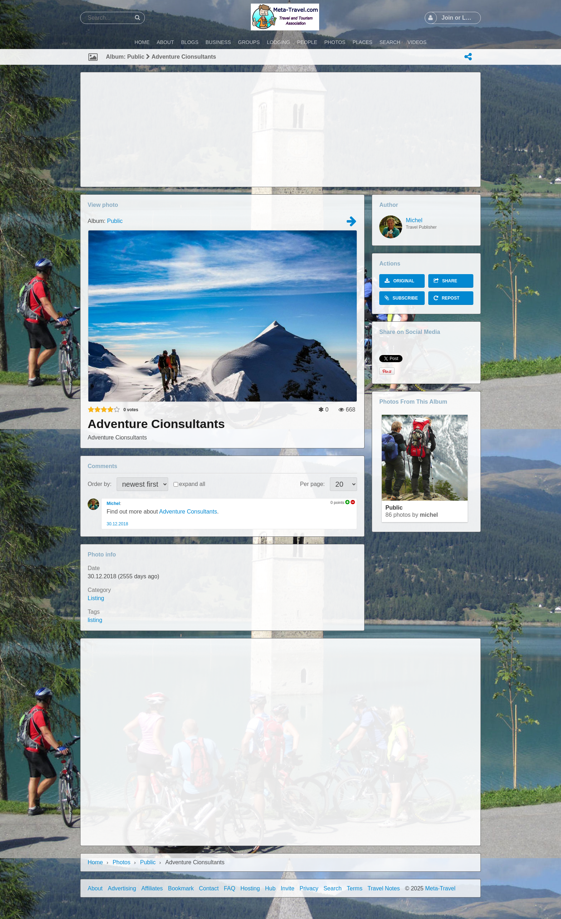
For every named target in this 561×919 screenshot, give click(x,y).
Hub (270, 888)
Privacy (308, 888)
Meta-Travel (440, 888)
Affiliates (152, 888)
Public (115, 221)
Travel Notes (383, 888)
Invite (287, 888)
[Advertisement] (280, 129)
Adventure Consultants (188, 512)
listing (95, 620)
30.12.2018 (117, 523)
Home (95, 862)
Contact (209, 888)
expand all (192, 484)
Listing (96, 598)
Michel (113, 503)
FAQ (229, 888)
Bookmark (181, 888)
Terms (354, 888)
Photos (122, 862)
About (95, 888)
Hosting (250, 888)
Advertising (122, 888)
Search (332, 888)
